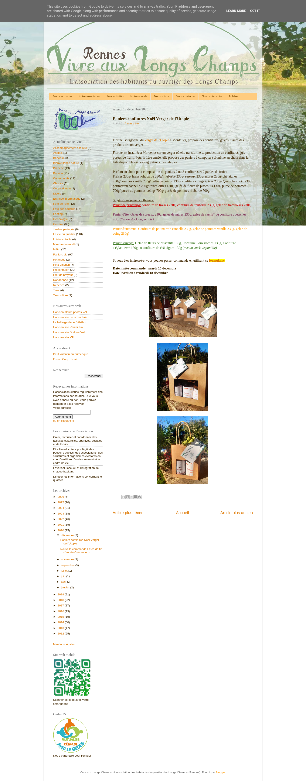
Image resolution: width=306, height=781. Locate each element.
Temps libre (60, 295)
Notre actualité (62, 96)
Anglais (57, 152)
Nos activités (115, 96)
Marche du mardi (64, 244)
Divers (57, 193)
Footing (58, 214)
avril (64, 581)
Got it (255, 11)
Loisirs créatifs (62, 239)
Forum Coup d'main (65, 359)
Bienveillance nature (66, 163)
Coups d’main (62, 188)
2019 (61, 594)
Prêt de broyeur (63, 274)
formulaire (216, 260)
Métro (57, 249)
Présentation (61, 269)
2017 (61, 605)
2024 (61, 507)
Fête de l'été (61, 203)
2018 (61, 600)
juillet (64, 570)
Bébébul (58, 157)
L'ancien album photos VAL (70, 312)
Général (58, 224)
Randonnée (60, 280)
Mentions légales (64, 644)
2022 (61, 519)
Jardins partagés (63, 229)
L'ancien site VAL (64, 337)
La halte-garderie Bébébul (69, 322)
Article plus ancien (236, 512)
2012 (61, 633)
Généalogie (60, 219)
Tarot (56, 290)
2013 (61, 628)
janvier (65, 587)
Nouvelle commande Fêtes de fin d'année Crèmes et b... (81, 550)
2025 (61, 502)
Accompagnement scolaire (70, 147)
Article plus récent (128, 512)
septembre (68, 565)
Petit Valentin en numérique (70, 354)
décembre (68, 535)
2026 (61, 496)
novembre (68, 559)
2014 (61, 622)
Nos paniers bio (212, 96)
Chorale (58, 183)
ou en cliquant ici (64, 420)
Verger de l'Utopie (156, 140)
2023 (61, 513)
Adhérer (233, 96)
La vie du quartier (64, 234)
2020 (61, 530)
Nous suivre (161, 96)
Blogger (220, 772)
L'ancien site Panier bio (68, 327)
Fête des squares (64, 208)
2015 (61, 616)
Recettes (58, 285)
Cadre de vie (61, 178)
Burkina (58, 173)
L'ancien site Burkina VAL (69, 332)
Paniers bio (132, 123)
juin (63, 576)
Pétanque (59, 259)
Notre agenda (138, 96)
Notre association (89, 96)
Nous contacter (185, 96)
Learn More (236, 11)
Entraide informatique (66, 198)
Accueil (182, 512)
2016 (61, 611)
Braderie (58, 168)
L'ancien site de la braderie (70, 317)
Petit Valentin (61, 264)
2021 (61, 524)
